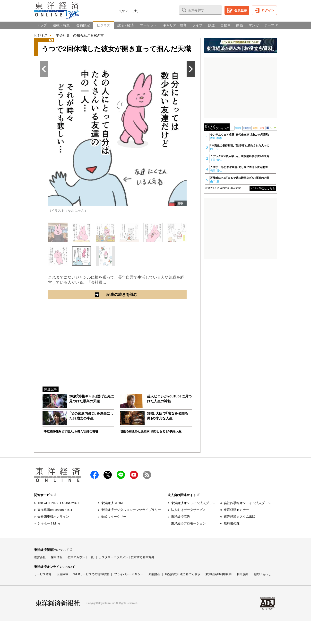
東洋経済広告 (180, 516)
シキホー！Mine (48, 523)
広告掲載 (62, 574)
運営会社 (40, 557)
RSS (147, 475)
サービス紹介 (43, 574)
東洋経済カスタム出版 (239, 516)
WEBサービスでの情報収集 (91, 574)
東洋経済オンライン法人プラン (193, 503)
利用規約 (242, 574)
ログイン (268, 10)
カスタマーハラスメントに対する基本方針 (126, 557)
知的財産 (154, 574)
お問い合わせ (262, 574)
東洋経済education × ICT (54, 510)
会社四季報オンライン (53, 516)
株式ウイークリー (113, 516)
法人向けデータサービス (188, 510)
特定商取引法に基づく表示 (182, 574)
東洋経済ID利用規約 (218, 574)
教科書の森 (232, 523)
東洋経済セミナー (236, 510)
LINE (121, 475)
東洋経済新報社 (58, 603)
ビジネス (41, 35)
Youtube (134, 475)
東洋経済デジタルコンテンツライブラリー (131, 510)
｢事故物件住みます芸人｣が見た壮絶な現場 (70, 431)
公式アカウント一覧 (81, 557)
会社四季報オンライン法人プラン (247, 503)
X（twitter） (108, 475)
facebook (94, 475)
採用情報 (56, 557)
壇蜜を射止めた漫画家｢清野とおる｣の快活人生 (150, 431)
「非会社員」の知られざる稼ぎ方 (78, 35)
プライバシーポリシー (128, 574)
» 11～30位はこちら (263, 188)
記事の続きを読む (140, 294)
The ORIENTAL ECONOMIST (58, 503)
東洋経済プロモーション (188, 523)
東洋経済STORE (113, 503)
